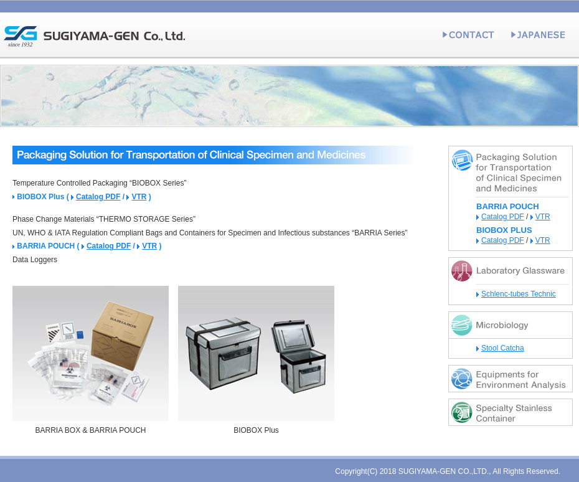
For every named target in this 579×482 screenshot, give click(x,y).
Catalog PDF (98, 196)
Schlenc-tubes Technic (518, 294)
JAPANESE (539, 34)
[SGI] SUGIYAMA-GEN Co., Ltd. (93, 34)
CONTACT (470, 34)
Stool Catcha (502, 348)
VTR (138, 196)
